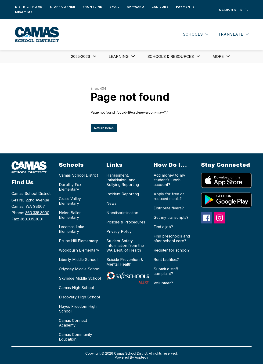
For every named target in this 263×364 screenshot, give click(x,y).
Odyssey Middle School (79, 269)
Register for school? (172, 250)
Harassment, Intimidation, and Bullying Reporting (122, 180)
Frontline (92, 6)
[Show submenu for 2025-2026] (80, 56)
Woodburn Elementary (79, 250)
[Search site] (233, 9)
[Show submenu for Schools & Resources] (170, 56)
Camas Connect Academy (73, 322)
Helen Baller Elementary (70, 215)
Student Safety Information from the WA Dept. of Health (125, 245)
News (111, 203)
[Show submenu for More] (218, 56)
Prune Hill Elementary (78, 240)
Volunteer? (163, 283)
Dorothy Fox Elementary (70, 187)
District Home (28, 6)
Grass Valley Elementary (70, 201)
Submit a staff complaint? (166, 271)
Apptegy (141, 357)
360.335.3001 (31, 219)
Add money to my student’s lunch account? (169, 180)
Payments (185, 6)
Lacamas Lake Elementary (71, 229)
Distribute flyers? (169, 208)
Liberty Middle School (78, 259)
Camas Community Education (75, 337)
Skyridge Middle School (80, 278)
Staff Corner (62, 6)
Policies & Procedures (125, 222)
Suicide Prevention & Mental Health (124, 262)
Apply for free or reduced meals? (169, 196)
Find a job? (163, 226)
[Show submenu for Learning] (119, 56)
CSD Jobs (160, 6)
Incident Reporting (122, 194)
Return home (104, 128)
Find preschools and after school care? (172, 238)
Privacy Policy (119, 231)
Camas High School (76, 287)
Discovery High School (79, 297)
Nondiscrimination (122, 212)
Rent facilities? (166, 259)
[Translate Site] (233, 34)
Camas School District (78, 175)
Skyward (135, 6)
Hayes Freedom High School (78, 308)
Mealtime (23, 12)
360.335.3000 (37, 212)
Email (114, 6)
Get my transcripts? (171, 217)
